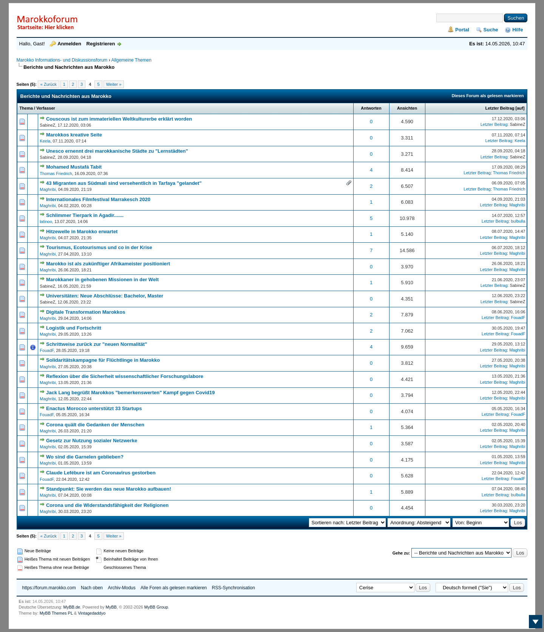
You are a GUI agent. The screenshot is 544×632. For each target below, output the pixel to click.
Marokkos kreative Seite (74, 135)
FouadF (518, 317)
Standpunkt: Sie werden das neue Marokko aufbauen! (108, 489)
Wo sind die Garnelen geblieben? (85, 457)
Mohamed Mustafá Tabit (74, 167)
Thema (26, 108)
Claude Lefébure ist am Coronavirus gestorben (101, 473)
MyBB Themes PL (56, 613)
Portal (462, 30)
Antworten (371, 108)
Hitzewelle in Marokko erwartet (81, 231)
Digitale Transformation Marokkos (85, 312)
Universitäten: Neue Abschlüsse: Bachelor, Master (104, 296)
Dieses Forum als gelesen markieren (488, 95)
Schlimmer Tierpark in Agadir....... (85, 215)
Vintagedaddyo (91, 613)
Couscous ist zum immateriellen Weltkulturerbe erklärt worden (119, 119)
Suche (491, 30)
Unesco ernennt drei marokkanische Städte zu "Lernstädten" (117, 151)
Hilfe (517, 30)
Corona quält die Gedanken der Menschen (95, 425)
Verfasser (45, 108)
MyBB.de (71, 607)
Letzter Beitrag (499, 108)
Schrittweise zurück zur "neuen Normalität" (96, 344)
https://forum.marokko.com (49, 587)
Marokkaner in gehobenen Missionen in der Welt (102, 279)
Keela (45, 141)
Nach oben (92, 587)
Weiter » (114, 84)
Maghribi (48, 189)
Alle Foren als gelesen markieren (174, 587)
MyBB (111, 607)
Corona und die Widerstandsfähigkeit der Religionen (107, 505)
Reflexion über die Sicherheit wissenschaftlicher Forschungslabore (124, 376)
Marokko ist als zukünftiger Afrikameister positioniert (108, 263)
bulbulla (518, 221)
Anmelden (69, 43)
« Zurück (48, 84)
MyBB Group (156, 607)
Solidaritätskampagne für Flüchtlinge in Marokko (103, 360)
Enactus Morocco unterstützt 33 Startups (94, 408)
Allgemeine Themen (131, 60)
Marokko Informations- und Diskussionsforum (62, 60)
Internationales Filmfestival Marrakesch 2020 (98, 199)
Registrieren (101, 43)
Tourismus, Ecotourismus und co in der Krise (99, 247)
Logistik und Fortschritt (73, 328)
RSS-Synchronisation (233, 587)
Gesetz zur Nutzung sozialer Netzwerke (91, 440)
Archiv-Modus (121, 587)
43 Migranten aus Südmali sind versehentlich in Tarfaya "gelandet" (124, 183)
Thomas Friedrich (56, 173)
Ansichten (407, 108)
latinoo (46, 221)
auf (520, 108)
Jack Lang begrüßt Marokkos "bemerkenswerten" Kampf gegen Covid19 (130, 392)
